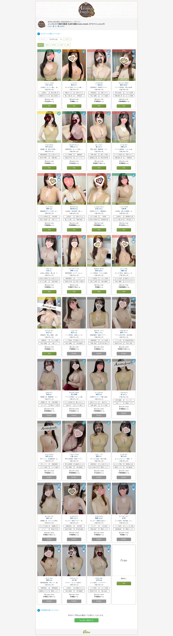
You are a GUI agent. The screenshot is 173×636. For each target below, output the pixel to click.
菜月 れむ (124, 456)
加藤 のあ (124, 271)
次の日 (68, 39)
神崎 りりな (74, 271)
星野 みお (49, 580)
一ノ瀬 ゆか (99, 85)
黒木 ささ (74, 332)
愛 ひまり (99, 147)
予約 (49, 106)
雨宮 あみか (99, 271)
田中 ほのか (49, 147)
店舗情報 (61, 26)
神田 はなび (49, 456)
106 (54, 26)
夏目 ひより (74, 518)
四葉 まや (124, 147)
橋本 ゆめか (124, 85)
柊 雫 (123, 518)
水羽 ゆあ (99, 580)
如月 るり (49, 332)
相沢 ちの (49, 518)
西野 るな (49, 209)
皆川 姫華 (74, 394)
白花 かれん (99, 209)
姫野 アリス (124, 332)
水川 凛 (74, 580)
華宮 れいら (74, 147)
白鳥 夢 (123, 209)
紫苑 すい (99, 456)
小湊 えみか (74, 456)
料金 (50, 26)
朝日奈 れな (74, 209)
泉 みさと (124, 394)
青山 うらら (99, 332)
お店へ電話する (86, 620)
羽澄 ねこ (49, 394)
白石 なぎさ (49, 85)
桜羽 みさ (99, 394)
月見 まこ (49, 271)
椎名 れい (74, 85)
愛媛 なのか (99, 518)
